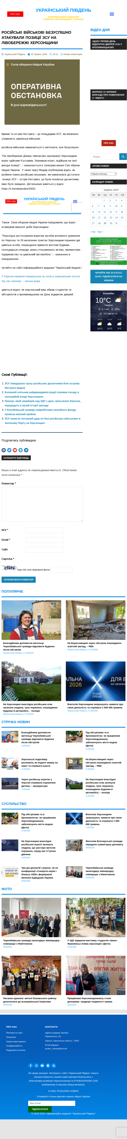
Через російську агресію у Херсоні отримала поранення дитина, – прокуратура (38, 782)
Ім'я (5, 529)
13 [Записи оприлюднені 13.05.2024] (93, 211)
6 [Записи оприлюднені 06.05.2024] (92, 206)
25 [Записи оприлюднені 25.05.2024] (122, 217)
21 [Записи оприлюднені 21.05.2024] (99, 217)
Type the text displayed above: (33, 569)
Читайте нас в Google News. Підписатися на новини (108, 276)
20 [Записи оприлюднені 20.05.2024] (93, 217)
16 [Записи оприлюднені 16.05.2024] (111, 211)
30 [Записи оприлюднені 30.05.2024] (111, 223)
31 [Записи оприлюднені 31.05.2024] (116, 223)
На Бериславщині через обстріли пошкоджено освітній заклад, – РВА (103, 762)
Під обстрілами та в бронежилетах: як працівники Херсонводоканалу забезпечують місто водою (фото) (103, 739)
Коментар (9, 483)
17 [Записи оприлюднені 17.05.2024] (116, 211)
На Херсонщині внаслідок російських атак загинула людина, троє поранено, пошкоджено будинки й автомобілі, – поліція (30, 707)
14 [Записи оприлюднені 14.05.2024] (99, 211)
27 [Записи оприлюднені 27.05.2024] (93, 223)
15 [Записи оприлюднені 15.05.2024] (105, 211)
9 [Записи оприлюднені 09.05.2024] (110, 206)
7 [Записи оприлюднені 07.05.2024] (98, 206)
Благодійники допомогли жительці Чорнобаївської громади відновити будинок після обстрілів (29, 646)
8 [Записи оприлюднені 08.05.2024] (104, 206)
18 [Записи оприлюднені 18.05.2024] (122, 211)
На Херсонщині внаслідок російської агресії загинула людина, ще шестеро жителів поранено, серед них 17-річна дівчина (38, 848)
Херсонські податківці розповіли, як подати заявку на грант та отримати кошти (39, 762)
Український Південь (63, 10)
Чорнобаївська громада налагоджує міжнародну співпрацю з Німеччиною (100, 871)
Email (6, 539)
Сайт (5, 549)
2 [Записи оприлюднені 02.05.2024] (110, 200)
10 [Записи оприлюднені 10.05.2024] (116, 206)
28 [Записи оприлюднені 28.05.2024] (99, 223)
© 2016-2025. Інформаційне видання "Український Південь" (63, 1113)
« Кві (92, 231)
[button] (111, 14)
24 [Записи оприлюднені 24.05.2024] (116, 217)
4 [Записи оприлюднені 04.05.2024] (121, 200)
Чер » (100, 231)
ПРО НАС (109, 143)
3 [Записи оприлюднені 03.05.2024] (116, 200)
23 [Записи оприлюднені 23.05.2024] (111, 217)
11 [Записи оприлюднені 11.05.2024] (121, 206)
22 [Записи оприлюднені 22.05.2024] (105, 217)
